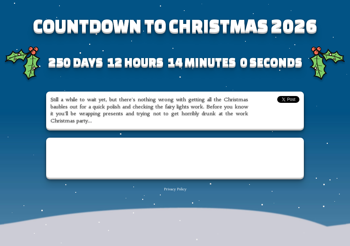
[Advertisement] (175, 157)
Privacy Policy (175, 189)
